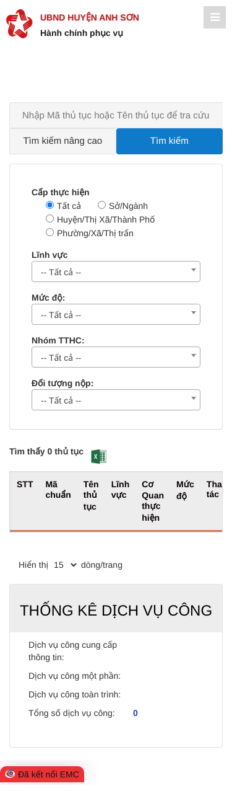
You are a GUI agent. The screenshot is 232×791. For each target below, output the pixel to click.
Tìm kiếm (169, 141)
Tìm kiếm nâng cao (62, 141)
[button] (99, 456)
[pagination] (65, 564)
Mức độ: (48, 298)
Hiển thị (33, 565)
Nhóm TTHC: (58, 340)
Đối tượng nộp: (62, 383)
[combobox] (116, 271)
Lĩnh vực (49, 255)
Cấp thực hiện (61, 192)
